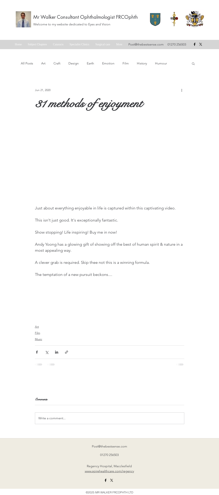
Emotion (108, 63)
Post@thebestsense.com (146, 44)
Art (43, 63)
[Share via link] (66, 352)
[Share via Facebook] (37, 352)
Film (126, 63)
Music (38, 339)
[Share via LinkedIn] (57, 352)
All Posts (27, 63)
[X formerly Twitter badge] (201, 44)
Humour (161, 63)
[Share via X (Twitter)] (47, 352)
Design (73, 63)
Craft (56, 63)
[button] (193, 63)
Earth (90, 63)
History (142, 63)
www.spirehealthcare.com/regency (109, 471)
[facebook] (195, 44)
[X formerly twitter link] (112, 480)
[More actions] (181, 90)
